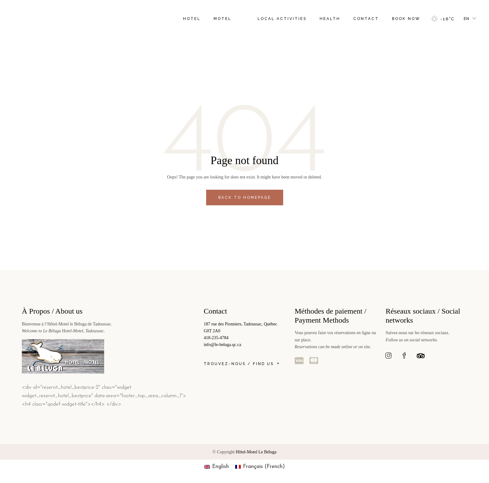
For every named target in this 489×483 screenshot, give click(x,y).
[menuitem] (216, 466)
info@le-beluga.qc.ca (222, 344)
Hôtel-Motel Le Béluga (256, 452)
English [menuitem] (220, 466)
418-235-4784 (216, 337)
